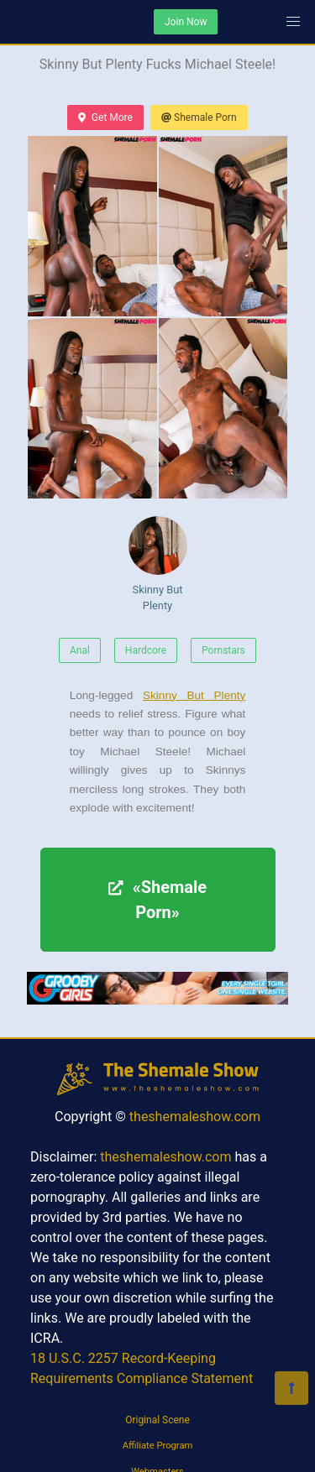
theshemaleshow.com (194, 1117)
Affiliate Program (158, 1445)
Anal (80, 650)
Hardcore (145, 650)
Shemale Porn (199, 117)
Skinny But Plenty (158, 564)
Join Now (186, 22)
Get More (105, 117)
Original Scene (157, 1420)
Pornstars (223, 650)
